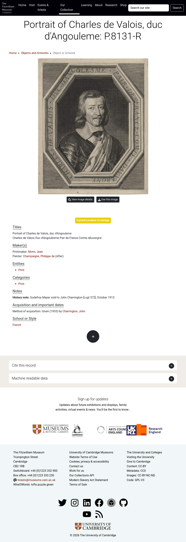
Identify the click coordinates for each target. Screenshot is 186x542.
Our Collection (66, 7)
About (99, 5)
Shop (123, 5)
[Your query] (148, 7)
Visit (32, 5)
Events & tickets (43, 7)
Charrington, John (73, 311)
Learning (86, 5)
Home (23, 5)
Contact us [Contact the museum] (76, 466)
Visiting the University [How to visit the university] (140, 457)
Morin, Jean (35, 251)
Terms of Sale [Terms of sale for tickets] (78, 484)
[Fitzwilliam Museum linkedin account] (99, 502)
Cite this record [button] (24, 365)
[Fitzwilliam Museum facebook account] (87, 502)
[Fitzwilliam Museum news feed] (99, 514)
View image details (80, 199)
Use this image (108, 199)
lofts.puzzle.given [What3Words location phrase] (42, 484)
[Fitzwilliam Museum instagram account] (75, 502)
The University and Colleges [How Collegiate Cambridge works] (144, 452)
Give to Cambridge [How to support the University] (138, 461)
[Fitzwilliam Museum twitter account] (63, 502)
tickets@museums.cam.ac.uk (36, 480)
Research (111, 5)
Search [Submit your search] (177, 8)
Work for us (76, 470)
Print (21, 270)
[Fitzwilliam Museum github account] (123, 502)
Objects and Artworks (34, 53)
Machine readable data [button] (30, 378)
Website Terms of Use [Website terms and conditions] (83, 457)
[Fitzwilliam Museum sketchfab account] (112, 502)
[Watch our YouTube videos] (87, 514)
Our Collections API (81, 475)
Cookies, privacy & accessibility (89, 461)
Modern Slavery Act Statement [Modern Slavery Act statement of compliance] (88, 480)
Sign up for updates (93, 399)
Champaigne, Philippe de (39, 256)
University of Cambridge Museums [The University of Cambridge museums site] (91, 452)
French (17, 325)
